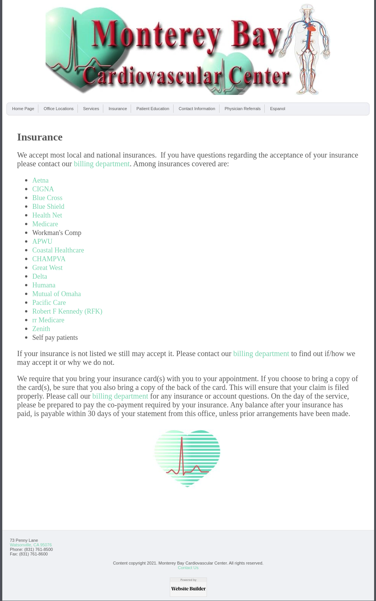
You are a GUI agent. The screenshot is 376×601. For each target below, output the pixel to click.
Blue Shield (48, 206)
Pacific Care (49, 302)
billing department (102, 163)
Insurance (118, 108)
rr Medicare (48, 320)
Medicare (45, 224)
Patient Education (152, 108)
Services (91, 108)
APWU (42, 241)
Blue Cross (47, 198)
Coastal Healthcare (58, 250)
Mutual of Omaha (56, 294)
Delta (39, 276)
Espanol (277, 108)
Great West (47, 267)
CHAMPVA (49, 259)
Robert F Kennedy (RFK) (67, 311)
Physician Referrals (243, 108)
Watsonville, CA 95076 (31, 545)
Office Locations (59, 108)
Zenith (41, 329)
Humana (43, 285)
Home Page (23, 108)
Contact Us (188, 567)
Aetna (40, 180)
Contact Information (197, 108)
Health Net (47, 215)
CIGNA (43, 189)
